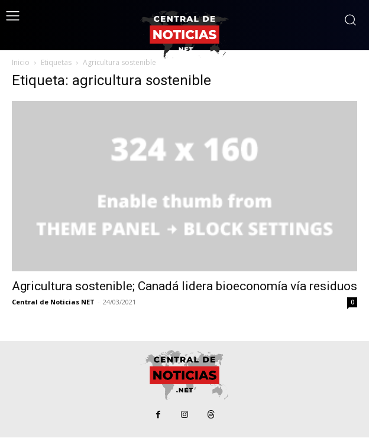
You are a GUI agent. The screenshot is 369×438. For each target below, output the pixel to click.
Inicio (21, 62)
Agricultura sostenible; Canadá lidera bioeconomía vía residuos (184, 286)
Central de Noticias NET (53, 301)
